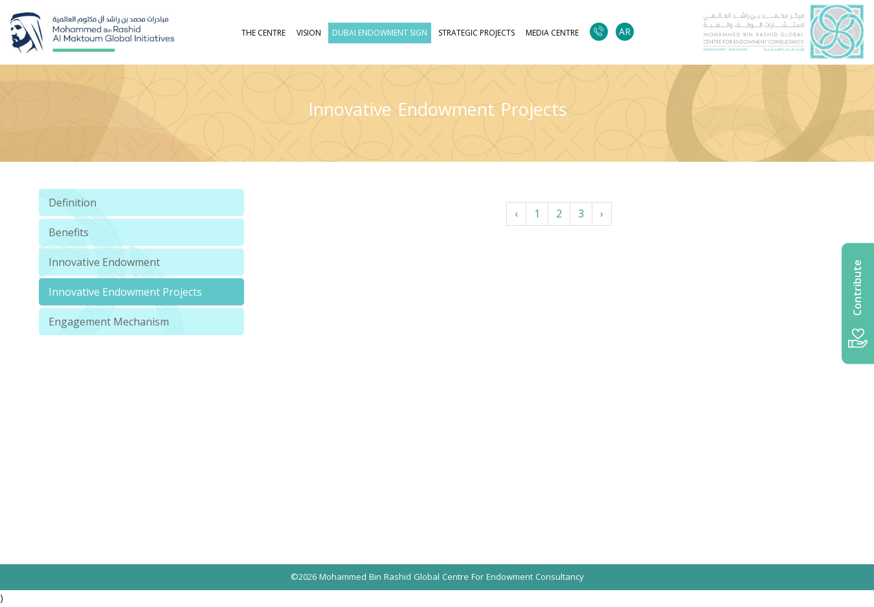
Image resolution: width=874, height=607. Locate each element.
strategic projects (476, 33)
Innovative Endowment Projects (125, 292)
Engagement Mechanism (109, 322)
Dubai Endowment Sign (379, 33)
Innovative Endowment (104, 262)
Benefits (69, 232)
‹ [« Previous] (516, 213)
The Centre (263, 33)
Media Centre (552, 33)
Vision (309, 33)
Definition (72, 202)
